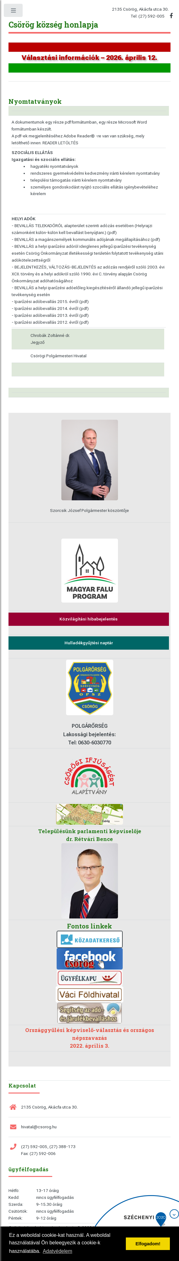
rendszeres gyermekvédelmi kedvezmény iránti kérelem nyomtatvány (95, 173)
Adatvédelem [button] (57, 1251)
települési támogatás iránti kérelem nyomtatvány (76, 180)
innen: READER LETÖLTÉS (54, 143)
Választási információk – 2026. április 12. (89, 57)
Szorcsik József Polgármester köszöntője (89, 510)
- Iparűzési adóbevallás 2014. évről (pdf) (50, 308)
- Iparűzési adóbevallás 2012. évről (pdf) (50, 322)
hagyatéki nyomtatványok (54, 166)
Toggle (13, 12)
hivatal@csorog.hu (39, 1127)
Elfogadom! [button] (148, 1243)
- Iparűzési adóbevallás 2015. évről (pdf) (50, 301)
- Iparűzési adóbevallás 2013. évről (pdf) (50, 315)
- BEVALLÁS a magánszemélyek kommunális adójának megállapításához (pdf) (86, 239)
